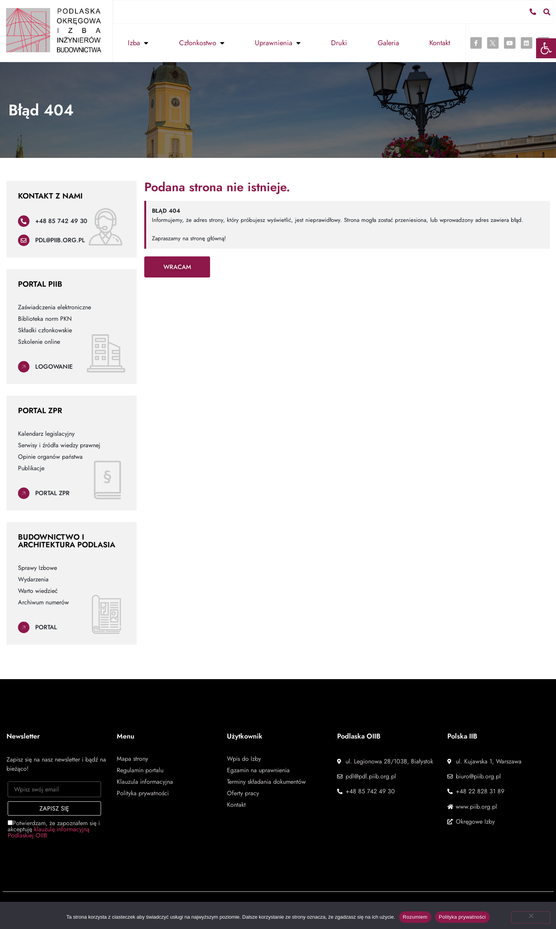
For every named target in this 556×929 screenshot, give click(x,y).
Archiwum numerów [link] (43, 602)
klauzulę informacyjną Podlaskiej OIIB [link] (49, 831)
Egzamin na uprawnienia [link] (258, 770)
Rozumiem (415, 917)
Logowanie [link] (54, 366)
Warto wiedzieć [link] (38, 590)
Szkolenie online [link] (39, 341)
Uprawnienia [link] (278, 42)
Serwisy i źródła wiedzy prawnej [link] (59, 445)
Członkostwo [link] (202, 42)
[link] (546, 48)
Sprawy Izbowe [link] (37, 567)
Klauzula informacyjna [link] (145, 781)
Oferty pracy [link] (243, 793)
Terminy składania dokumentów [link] (266, 781)
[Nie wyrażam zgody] (530, 917)
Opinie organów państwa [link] (50, 456)
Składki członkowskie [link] (45, 330)
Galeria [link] (388, 42)
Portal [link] (46, 626)
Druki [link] (339, 42)
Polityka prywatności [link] (143, 793)
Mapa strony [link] (132, 758)
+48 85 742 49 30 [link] (61, 220)
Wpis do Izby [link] (244, 758)
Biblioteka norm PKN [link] (45, 318)
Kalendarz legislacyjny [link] (46, 433)
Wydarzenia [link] (33, 579)
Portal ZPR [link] (52, 492)
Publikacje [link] (31, 468)
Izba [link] (138, 42)
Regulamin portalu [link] (140, 770)
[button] (547, 11)
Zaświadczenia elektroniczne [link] (54, 307)
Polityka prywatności (462, 917)
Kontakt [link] (439, 42)
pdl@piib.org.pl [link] (60, 239)
